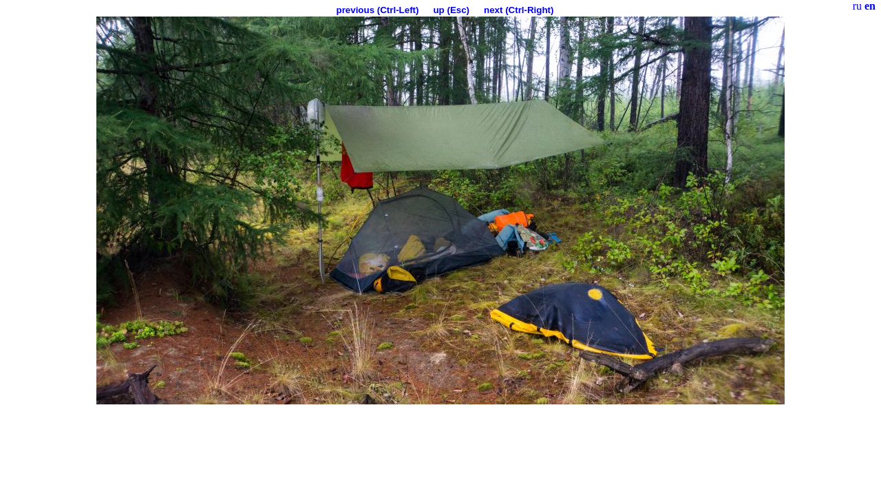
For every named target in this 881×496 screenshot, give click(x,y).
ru (857, 6)
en (869, 6)
